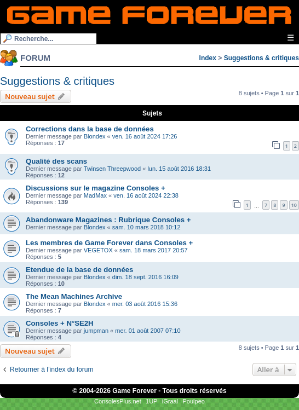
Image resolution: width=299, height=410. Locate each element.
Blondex (95, 136)
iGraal (170, 401)
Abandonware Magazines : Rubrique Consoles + (108, 220)
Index (207, 58)
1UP (151, 401)
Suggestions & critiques (261, 58)
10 (294, 205)
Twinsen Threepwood (112, 168)
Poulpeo (194, 401)
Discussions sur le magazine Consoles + (95, 188)
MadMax (95, 195)
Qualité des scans (56, 161)
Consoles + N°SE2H (60, 323)
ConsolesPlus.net (117, 401)
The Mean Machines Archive (74, 296)
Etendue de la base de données (79, 269)
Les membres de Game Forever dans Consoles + (109, 243)
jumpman (96, 330)
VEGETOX (98, 250)
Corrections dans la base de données (90, 129)
